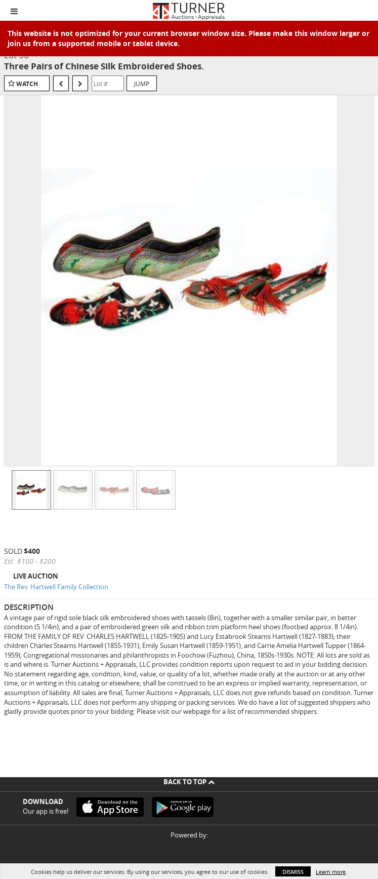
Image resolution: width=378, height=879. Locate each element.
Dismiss (293, 871)
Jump (141, 84)
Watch (27, 84)
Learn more (331, 871)
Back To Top (189, 781)
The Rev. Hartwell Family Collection (56, 586)
